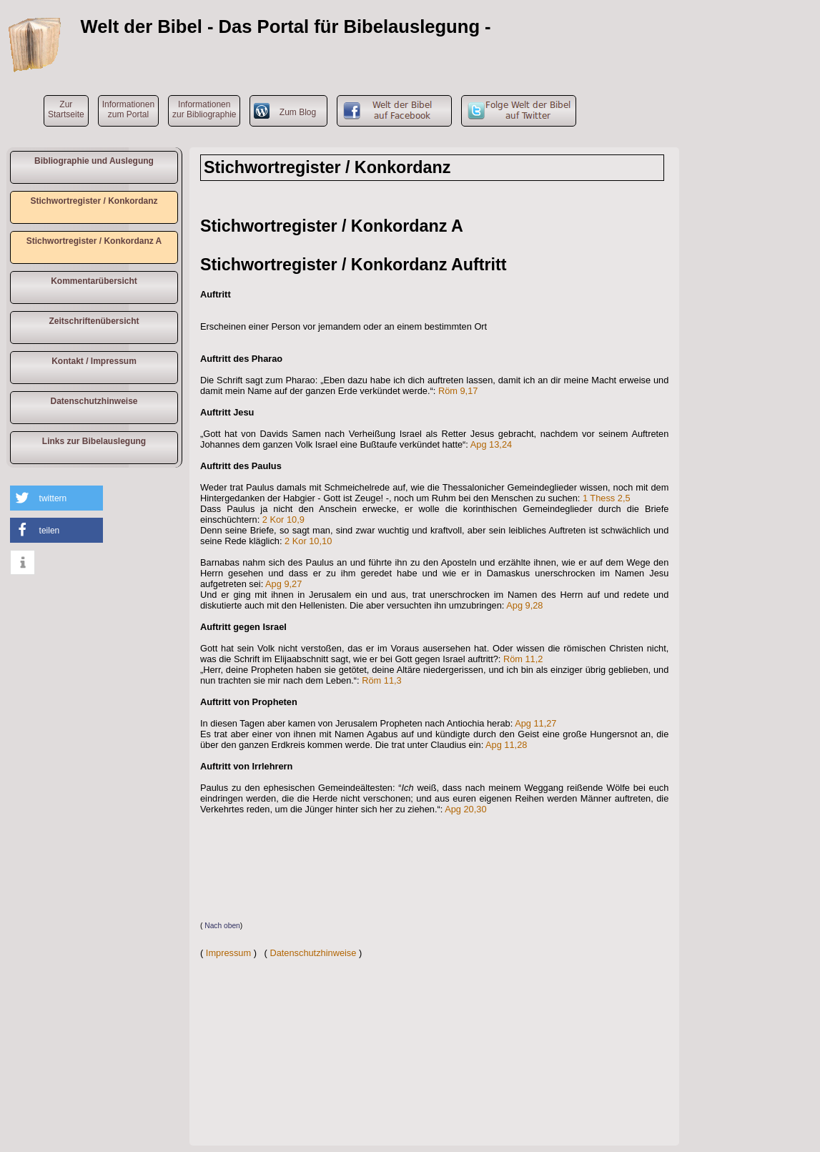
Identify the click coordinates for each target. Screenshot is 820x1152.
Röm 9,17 (458, 390)
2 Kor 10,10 (308, 541)
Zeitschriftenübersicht (94, 321)
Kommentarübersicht (94, 281)
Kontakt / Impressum (94, 361)
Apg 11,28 (506, 744)
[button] (56, 498)
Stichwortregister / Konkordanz (93, 201)
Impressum (228, 952)
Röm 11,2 (523, 659)
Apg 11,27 (535, 723)
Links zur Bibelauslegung (94, 441)
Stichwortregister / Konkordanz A (94, 241)
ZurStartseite (66, 109)
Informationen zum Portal (128, 109)
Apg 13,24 (491, 444)
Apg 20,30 (465, 809)
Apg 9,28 (524, 605)
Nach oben (222, 926)
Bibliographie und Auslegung (94, 161)
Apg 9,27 (283, 584)
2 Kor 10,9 (283, 519)
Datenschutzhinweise (93, 401)
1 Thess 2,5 (607, 498)
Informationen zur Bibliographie (204, 109)
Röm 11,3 (381, 680)
